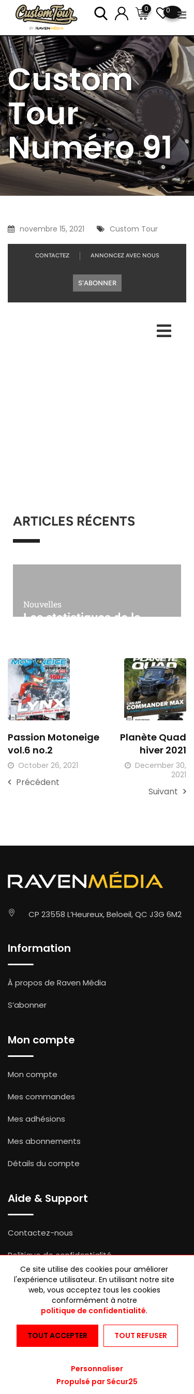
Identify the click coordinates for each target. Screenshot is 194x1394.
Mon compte (32, 1074)
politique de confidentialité (93, 1310)
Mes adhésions (36, 1118)
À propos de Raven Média (57, 982)
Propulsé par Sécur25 (97, 1381)
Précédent (33, 782)
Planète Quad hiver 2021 (153, 744)
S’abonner (27, 1004)
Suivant (167, 791)
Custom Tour (134, 229)
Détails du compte (44, 1163)
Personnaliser (97, 1368)
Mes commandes (41, 1096)
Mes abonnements (44, 1141)
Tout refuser (140, 1335)
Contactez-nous (40, 1232)
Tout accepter (57, 1335)
